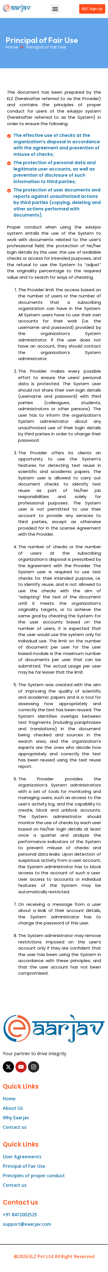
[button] (55, 9)
